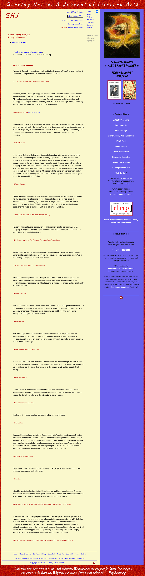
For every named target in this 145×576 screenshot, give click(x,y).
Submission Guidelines (120, 287)
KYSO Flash (121, 141)
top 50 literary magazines (120, 194)
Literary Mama (121, 146)
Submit (89, 27)
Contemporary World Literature (121, 136)
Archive (89, 17)
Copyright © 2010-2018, (47, 563)
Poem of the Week (121, 152)
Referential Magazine (121, 157)
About (89, 14)
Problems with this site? (49, 558)
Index (77, 554)
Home (89, 12)
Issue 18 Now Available (75, 12)
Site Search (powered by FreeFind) (27, 558)
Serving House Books (75, 27)
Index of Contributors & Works (72, 20)
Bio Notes (90, 19)
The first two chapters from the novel (28, 52)
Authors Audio (121, 125)
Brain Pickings (121, 131)
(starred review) (34, 112)
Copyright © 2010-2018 (121, 250)
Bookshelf (90, 22)
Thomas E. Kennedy (19, 42)
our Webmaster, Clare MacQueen (121, 268)
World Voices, (126, 178)
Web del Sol (121, 173)
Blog (44, 554)
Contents (90, 25)
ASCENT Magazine (121, 120)
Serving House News (75, 24)
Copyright (69, 554)
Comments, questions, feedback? (73, 558)
